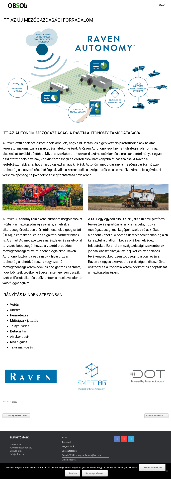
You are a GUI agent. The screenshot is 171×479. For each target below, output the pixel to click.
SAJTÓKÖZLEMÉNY (156, 416)
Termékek (66, 442)
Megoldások (68, 446)
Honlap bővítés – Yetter (16, 416)
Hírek (64, 437)
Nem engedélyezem (95, 473)
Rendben (73, 473)
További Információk (152, 467)
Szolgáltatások (69, 451)
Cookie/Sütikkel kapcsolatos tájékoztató (82, 455)
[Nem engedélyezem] (166, 471)
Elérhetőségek (69, 459)
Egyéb (14, 402)
